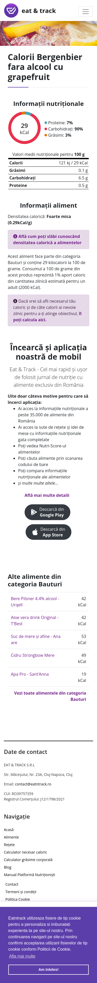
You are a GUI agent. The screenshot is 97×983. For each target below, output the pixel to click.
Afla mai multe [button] (22, 956)
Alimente (11, 837)
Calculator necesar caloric (25, 852)
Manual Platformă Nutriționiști (29, 874)
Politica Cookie (17, 899)
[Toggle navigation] (85, 11)
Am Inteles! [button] (49, 969)
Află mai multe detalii (47, 495)
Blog (7, 867)
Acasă (9, 829)
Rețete (9, 844)
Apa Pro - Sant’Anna (30, 674)
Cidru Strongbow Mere (32, 655)
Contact (11, 884)
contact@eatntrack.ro (33, 784)
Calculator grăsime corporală (28, 859)
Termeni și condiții (20, 891)
